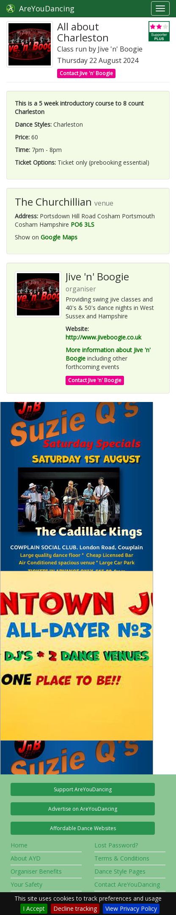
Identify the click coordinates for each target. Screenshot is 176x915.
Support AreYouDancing (83, 789)
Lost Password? (116, 845)
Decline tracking (75, 908)
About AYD (26, 858)
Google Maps (59, 237)
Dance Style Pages (120, 871)
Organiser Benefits (36, 871)
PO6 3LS (82, 224)
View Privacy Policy (131, 908)
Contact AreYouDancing (127, 884)
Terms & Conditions (121, 858)
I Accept (34, 908)
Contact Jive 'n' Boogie (86, 73)
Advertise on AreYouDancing (82, 808)
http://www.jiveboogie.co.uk (103, 337)
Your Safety (26, 884)
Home (19, 845)
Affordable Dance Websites (83, 828)
